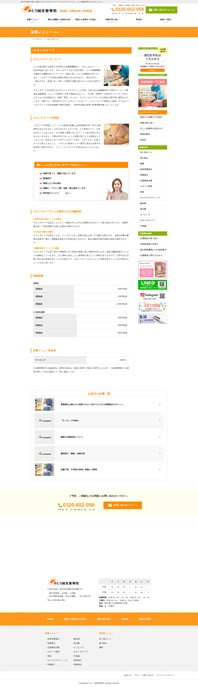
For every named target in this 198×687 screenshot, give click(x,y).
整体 (142, 192)
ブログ (137, 675)
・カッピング (78, 647)
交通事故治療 (146, 181)
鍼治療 (143, 203)
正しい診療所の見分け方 (151, 128)
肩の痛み (144, 158)
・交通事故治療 (52, 647)
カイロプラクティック (150, 198)
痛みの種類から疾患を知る (59, 20)
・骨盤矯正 (50, 643)
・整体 (48, 656)
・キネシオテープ (80, 652)
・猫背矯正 (77, 660)
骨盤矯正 (144, 175)
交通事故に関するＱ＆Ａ (151, 255)
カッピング (145, 215)
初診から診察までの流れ (85, 20)
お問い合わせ (147, 675)
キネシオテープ (147, 220)
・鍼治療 (76, 639)
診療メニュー (32, 20)
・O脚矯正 (50, 664)
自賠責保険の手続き (149, 244)
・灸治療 (76, 643)
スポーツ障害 (146, 186)
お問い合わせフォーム (161, 10)
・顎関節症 (77, 664)
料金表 (139, 20)
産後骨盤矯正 (146, 169)
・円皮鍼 (76, 656)
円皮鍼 (143, 226)
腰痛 (142, 164)
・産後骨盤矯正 (52, 639)
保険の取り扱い (112, 20)
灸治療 (143, 209)
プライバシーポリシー (165, 675)
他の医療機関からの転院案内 (153, 250)
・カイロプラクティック (56, 660)
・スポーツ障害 (52, 652)
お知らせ (127, 675)
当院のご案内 (165, 20)
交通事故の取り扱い (149, 238)
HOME (50, 619)
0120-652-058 (127, 9)
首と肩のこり (146, 152)
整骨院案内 (145, 134)
